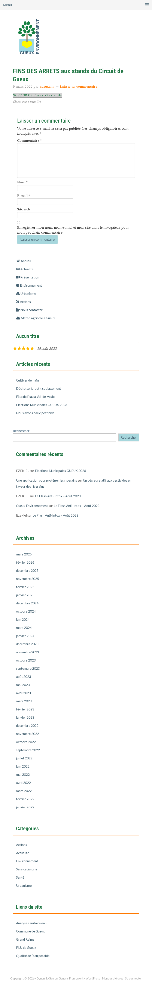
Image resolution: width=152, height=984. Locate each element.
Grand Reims (25, 939)
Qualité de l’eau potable (33, 956)
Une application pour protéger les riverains (47, 480)
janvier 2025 (25, 595)
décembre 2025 (27, 570)
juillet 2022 (24, 758)
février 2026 (25, 562)
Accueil (24, 261)
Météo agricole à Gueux (36, 318)
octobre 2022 (26, 742)
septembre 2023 (28, 668)
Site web (23, 209)
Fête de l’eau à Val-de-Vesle (35, 396)
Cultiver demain (27, 380)
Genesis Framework (69, 978)
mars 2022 (24, 791)
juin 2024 (23, 619)
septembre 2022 (28, 750)
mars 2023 (24, 701)
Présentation (27, 277)
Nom (22, 182)
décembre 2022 (27, 725)
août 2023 (23, 676)
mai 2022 (23, 774)
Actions (23, 302)
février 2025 (25, 587)
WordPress (92, 978)
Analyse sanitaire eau (31, 923)
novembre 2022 (27, 734)
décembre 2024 (27, 603)
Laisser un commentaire (80, 86)
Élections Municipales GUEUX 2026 (42, 405)
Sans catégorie (26, 869)
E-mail (23, 196)
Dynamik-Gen (42, 978)
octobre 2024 (26, 611)
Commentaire (29, 141)
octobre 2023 (26, 660)
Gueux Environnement (47, 39)
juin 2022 (23, 766)
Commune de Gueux (30, 931)
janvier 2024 (25, 636)
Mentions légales (113, 978)
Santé (20, 877)
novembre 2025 (27, 578)
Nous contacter (29, 310)
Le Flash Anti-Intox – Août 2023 (58, 496)
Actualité (35, 102)
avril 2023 (23, 693)
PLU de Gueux (26, 947)
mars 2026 (24, 554)
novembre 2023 (27, 652)
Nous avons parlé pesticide (35, 413)
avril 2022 (23, 782)
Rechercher (21, 431)
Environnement (29, 285)
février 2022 (25, 799)
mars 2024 (24, 627)
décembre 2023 (27, 644)
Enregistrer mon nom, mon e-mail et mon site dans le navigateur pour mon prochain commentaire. (73, 230)
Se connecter (136, 978)
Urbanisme (26, 293)
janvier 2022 (25, 807)
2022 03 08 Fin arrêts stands (39, 95)
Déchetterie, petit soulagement (38, 388)
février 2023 (25, 709)
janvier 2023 (25, 717)
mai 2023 (23, 685)
